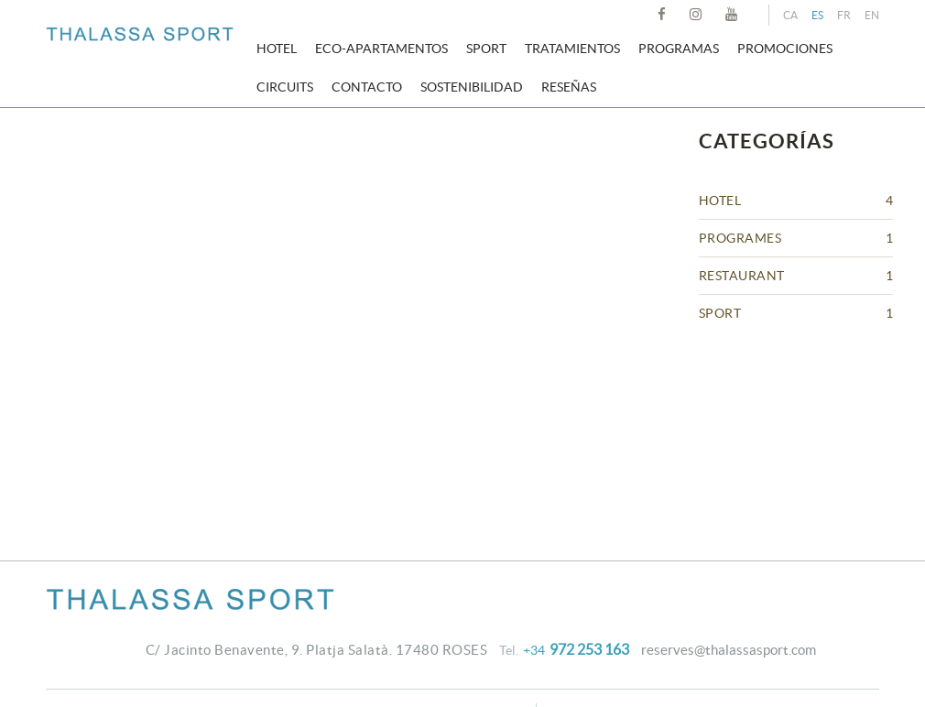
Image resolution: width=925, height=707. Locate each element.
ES (817, 15)
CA (790, 15)
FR (844, 15)
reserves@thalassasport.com (728, 650)
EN (872, 15)
